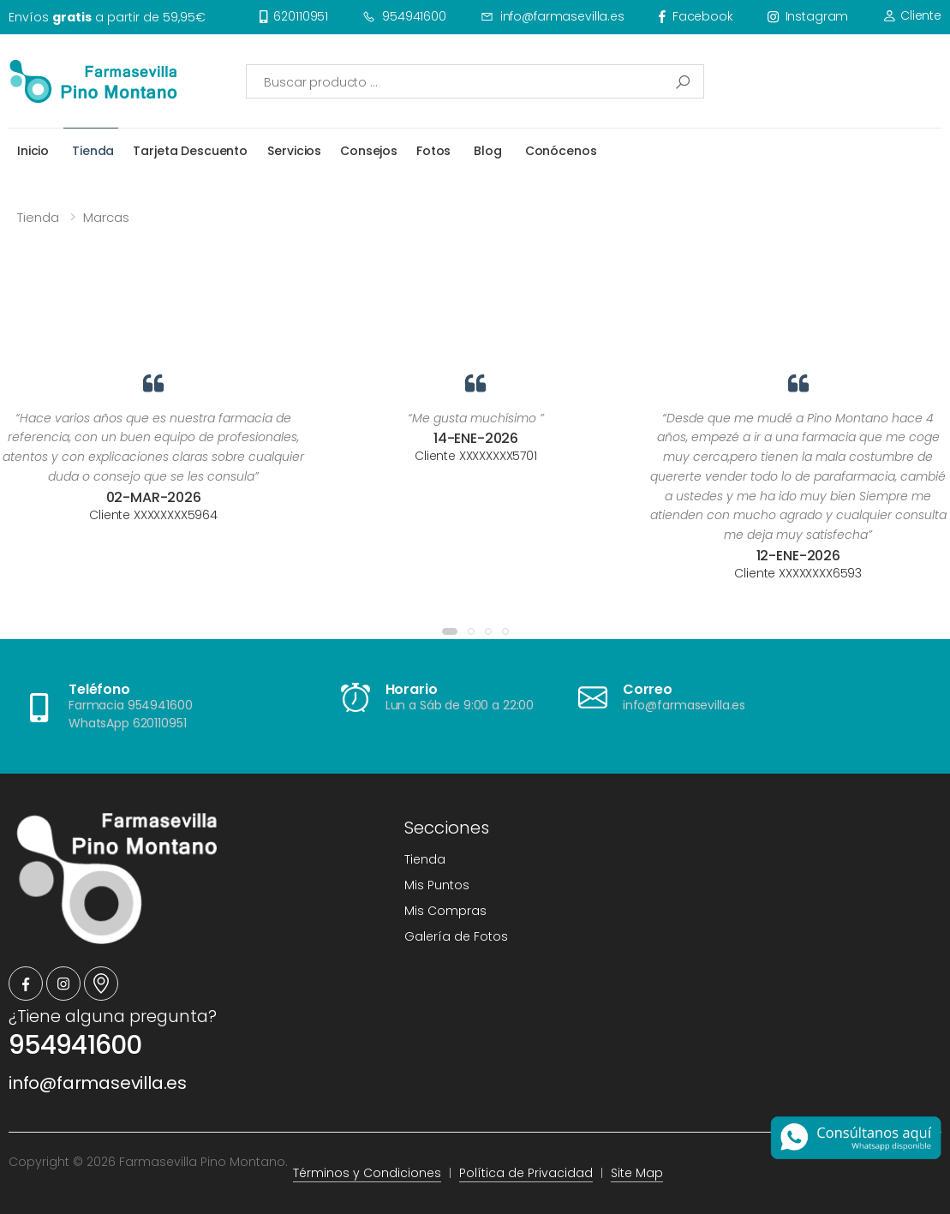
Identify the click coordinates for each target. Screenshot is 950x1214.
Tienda (93, 150)
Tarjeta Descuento (190, 150)
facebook (696, 16)
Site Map (637, 1172)
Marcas (106, 217)
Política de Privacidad (526, 1172)
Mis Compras (445, 910)
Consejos (368, 150)
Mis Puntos (436, 885)
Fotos (433, 150)
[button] (450, 631)
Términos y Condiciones (367, 1172)
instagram (808, 16)
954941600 (404, 16)
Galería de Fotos (456, 936)
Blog (487, 150)
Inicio (33, 150)
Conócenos (561, 150)
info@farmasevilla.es (552, 16)
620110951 (294, 16)
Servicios (294, 150)
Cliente (911, 15)
